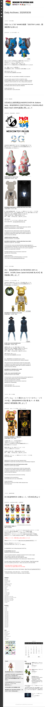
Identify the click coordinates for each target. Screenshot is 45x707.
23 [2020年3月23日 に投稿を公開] (25, 652)
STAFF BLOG (7, 589)
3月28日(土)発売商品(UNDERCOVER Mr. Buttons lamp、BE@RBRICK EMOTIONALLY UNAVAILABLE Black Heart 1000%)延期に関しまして (24, 105)
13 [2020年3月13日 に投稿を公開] (36, 649)
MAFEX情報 (6, 595)
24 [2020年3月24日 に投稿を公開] (28, 652)
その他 (6, 591)
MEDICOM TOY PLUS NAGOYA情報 (10, 597)
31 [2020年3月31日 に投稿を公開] (28, 654)
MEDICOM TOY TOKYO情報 (9, 599)
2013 (6, 623)
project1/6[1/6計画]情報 (8, 583)
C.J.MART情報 (7, 594)
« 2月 (29, 656)
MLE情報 (6, 582)
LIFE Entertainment (8, 636)
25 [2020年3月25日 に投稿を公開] (31, 652)
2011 (6, 625)
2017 (6, 619)
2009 (6, 627)
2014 (6, 622)
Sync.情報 (6, 586)
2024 (6, 612)
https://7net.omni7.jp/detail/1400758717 (26, 540)
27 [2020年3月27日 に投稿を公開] (36, 652)
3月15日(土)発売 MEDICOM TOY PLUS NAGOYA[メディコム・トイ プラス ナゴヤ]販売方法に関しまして (13, 683)
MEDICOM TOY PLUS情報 (9, 598)
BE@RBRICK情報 (11, 493)
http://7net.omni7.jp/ (27, 533)
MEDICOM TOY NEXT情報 (9, 596)
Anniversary (6, 639)
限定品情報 (12, 113)
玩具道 (6, 588)
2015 (6, 621)
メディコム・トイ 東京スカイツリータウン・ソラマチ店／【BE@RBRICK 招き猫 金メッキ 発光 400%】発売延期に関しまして (23, 400)
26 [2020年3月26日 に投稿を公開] (33, 652)
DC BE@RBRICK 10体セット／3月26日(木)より (22, 497)
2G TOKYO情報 (13, 32)
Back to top (1, 705)
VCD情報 (6, 602)
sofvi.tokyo (6, 632)
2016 (6, 620)
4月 (6, 607)
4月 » (39, 656)
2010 (6, 626)
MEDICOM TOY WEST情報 (9, 600)
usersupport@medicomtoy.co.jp (19, 221)
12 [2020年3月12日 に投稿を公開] (33, 649)
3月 (6, 608)
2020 (6, 616)
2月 (6, 609)
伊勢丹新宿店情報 (7, 584)
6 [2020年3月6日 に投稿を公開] (36, 647)
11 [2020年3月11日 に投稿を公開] (31, 649)
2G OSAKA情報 (7, 592)
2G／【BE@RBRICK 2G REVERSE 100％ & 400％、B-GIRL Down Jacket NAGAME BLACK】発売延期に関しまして (23, 272)
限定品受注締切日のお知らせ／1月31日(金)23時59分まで (14, 671)
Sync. (5, 637)
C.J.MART (6, 635)
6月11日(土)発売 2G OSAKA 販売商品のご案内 (12, 687)
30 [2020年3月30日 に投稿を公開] (25, 654)
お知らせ (6, 590)
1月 (6, 610)
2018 (6, 618)
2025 (6, 611)
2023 (6, 613)
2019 (6, 617)
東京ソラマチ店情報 (12, 394)
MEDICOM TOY (7, 631)
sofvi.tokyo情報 (7, 601)
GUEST (6, 587)
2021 (6, 615)
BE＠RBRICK (7, 634)
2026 (7, 606)
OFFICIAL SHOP (7, 633)
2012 (6, 624)
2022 (6, 614)
